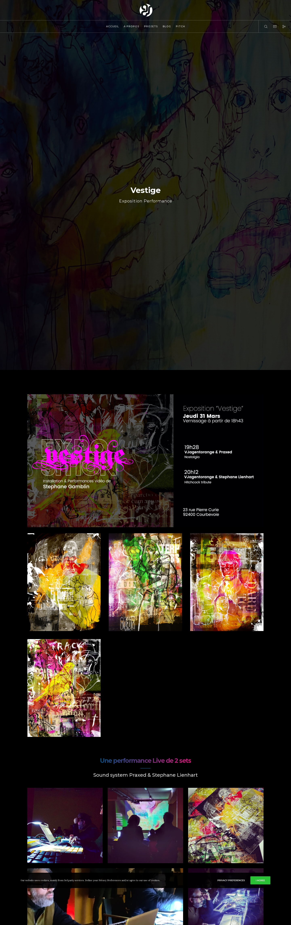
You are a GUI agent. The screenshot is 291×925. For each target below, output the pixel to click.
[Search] (263, 26)
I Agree (260, 880)
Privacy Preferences (231, 880)
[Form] (272, 26)
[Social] (281, 26)
